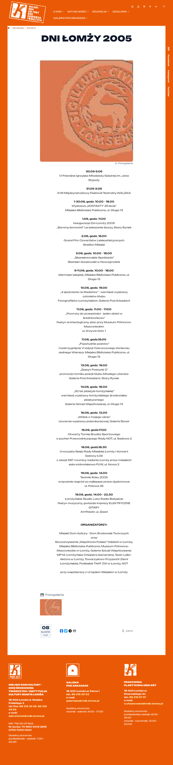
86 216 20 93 (80, 694)
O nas (58, 11)
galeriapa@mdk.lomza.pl (82, 700)
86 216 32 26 (28, 706)
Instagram (168, 76)
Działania (121, 11)
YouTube (168, 91)
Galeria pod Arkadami (70, 18)
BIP (168, 49)
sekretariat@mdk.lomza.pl (26, 716)
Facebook (168, 60)
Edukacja (100, 11)
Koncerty (31, 28)
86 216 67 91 (137, 697)
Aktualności (78, 11)
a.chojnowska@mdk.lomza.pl (143, 703)
